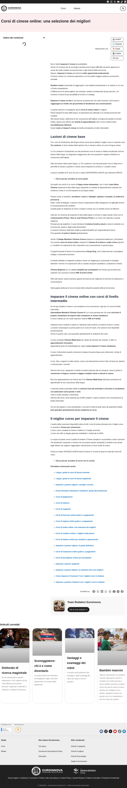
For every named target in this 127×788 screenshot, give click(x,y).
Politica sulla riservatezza (49, 778)
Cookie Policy (65, 778)
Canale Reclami (78, 778)
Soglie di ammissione (79, 761)
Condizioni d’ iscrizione (29, 778)
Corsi (62, 8)
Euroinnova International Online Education (50, 753)
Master (77, 8)
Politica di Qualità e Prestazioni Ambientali (102, 778)
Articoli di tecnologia (78, 756)
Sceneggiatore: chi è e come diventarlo (45, 666)
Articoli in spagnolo (78, 746)
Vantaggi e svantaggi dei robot (76, 663)
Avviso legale (13, 778)
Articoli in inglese (77, 751)
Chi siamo (42, 746)
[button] (122, 8)
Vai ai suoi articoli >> (78, 609)
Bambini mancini (111, 670)
